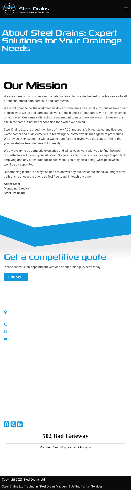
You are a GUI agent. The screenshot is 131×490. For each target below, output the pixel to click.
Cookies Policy (14, 390)
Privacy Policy (13, 384)
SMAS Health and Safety (20, 362)
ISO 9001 (10, 368)
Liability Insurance (16, 373)
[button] (126, 9)
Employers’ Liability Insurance (24, 379)
